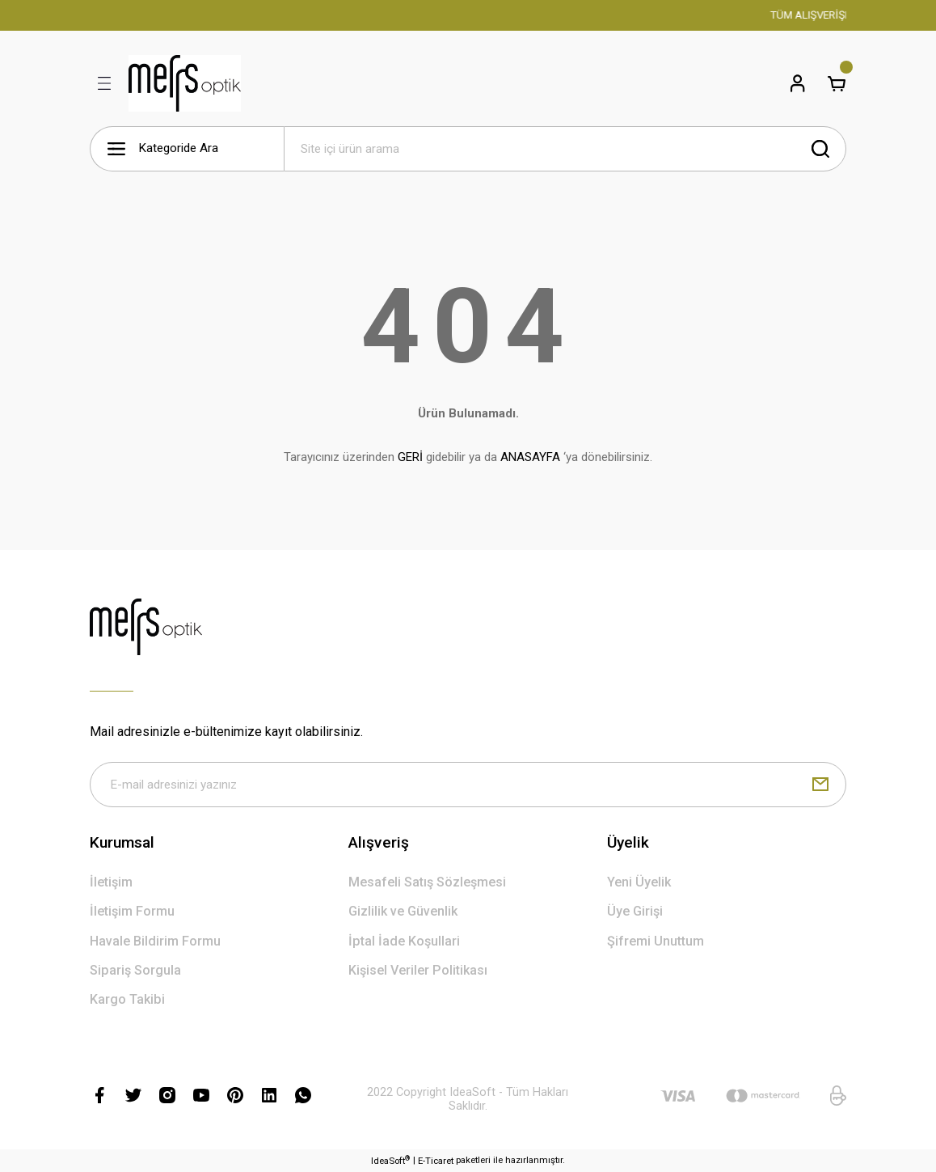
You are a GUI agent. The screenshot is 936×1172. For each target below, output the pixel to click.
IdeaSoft (390, 1160)
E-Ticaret (435, 1160)
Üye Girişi (635, 911)
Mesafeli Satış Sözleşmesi (427, 882)
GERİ (410, 457)
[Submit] (820, 784)
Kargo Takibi (127, 999)
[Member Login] (797, 83)
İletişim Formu (132, 911)
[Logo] (185, 83)
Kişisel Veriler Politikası (417, 970)
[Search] (565, 148)
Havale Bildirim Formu (155, 941)
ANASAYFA (530, 457)
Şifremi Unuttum (655, 941)
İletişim (111, 882)
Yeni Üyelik (639, 882)
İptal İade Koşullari (404, 941)
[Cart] (836, 83)
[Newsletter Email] (468, 784)
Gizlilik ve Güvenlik (402, 911)
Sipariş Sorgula (135, 970)
